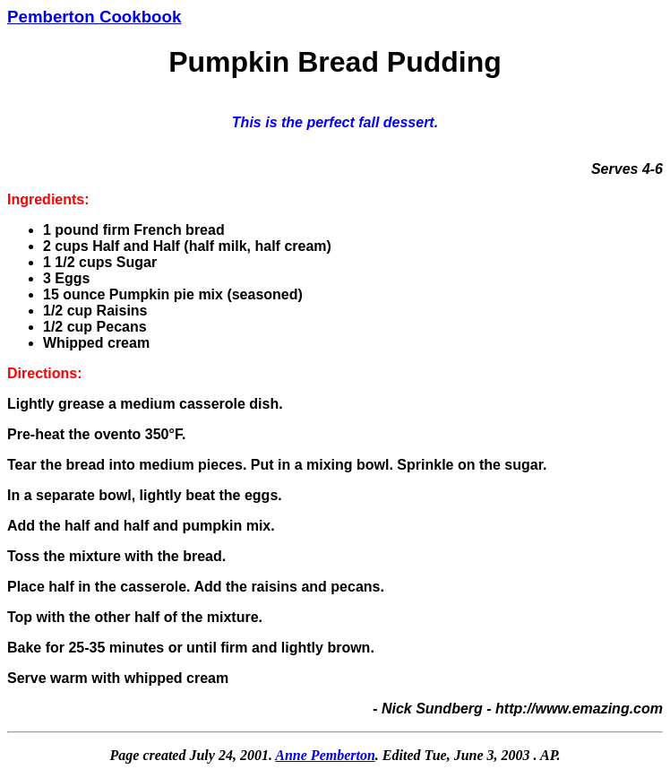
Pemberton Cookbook (94, 16)
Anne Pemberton (325, 755)
